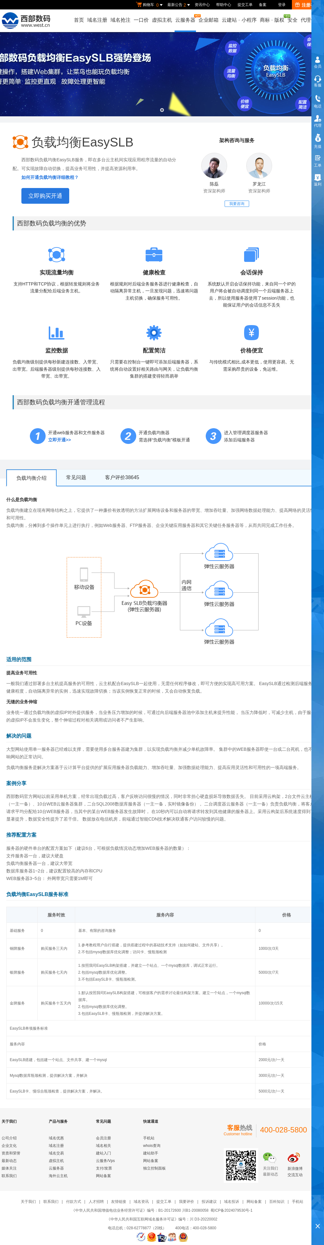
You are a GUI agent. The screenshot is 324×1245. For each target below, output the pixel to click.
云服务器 (185, 18)
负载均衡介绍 (31, 478)
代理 (317, 125)
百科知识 (276, 1201)
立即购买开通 (45, 196)
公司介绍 (9, 1138)
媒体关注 (9, 1168)
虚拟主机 (162, 20)
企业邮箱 (208, 20)
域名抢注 (120, 20)
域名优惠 (56, 1138)
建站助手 (150, 1153)
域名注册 (97, 20)
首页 (79, 20)
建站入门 (103, 1153)
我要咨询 (236, 204)
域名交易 (56, 1153)
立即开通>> (59, 439)
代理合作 (311, 20)
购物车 (150, 5)
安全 (293, 20)
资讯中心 (202, 5)
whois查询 (151, 1145)
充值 (317, 146)
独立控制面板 (154, 1168)
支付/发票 (104, 1168)
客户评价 (122, 477)
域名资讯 (141, 1201)
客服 (317, 85)
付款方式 (73, 1201)
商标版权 (272, 18)
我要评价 (186, 1201)
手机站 (148, 1138)
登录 (282, 5)
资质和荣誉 (11, 1153)
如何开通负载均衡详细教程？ (50, 177)
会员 (317, 66)
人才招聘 (96, 1201)
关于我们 (28, 1201)
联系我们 (9, 1176)
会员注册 (103, 1138)
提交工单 (245, 5)
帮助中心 (223, 5)
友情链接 (118, 1201)
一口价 (141, 20)
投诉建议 (209, 1201)
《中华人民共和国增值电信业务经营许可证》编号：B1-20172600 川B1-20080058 (139, 1210)
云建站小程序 (239, 20)
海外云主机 (58, 1176)
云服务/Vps (105, 1161)
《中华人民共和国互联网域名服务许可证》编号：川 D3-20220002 (162, 1219)
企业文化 (9, 1145)
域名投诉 (231, 1201)
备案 (262, 5)
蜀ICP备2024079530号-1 (231, 1210)
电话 (317, 106)
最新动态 (9, 1161)
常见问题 (76, 477)
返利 (317, 184)
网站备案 (103, 1176)
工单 (317, 165)
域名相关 (103, 1145)
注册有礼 (307, 5)
